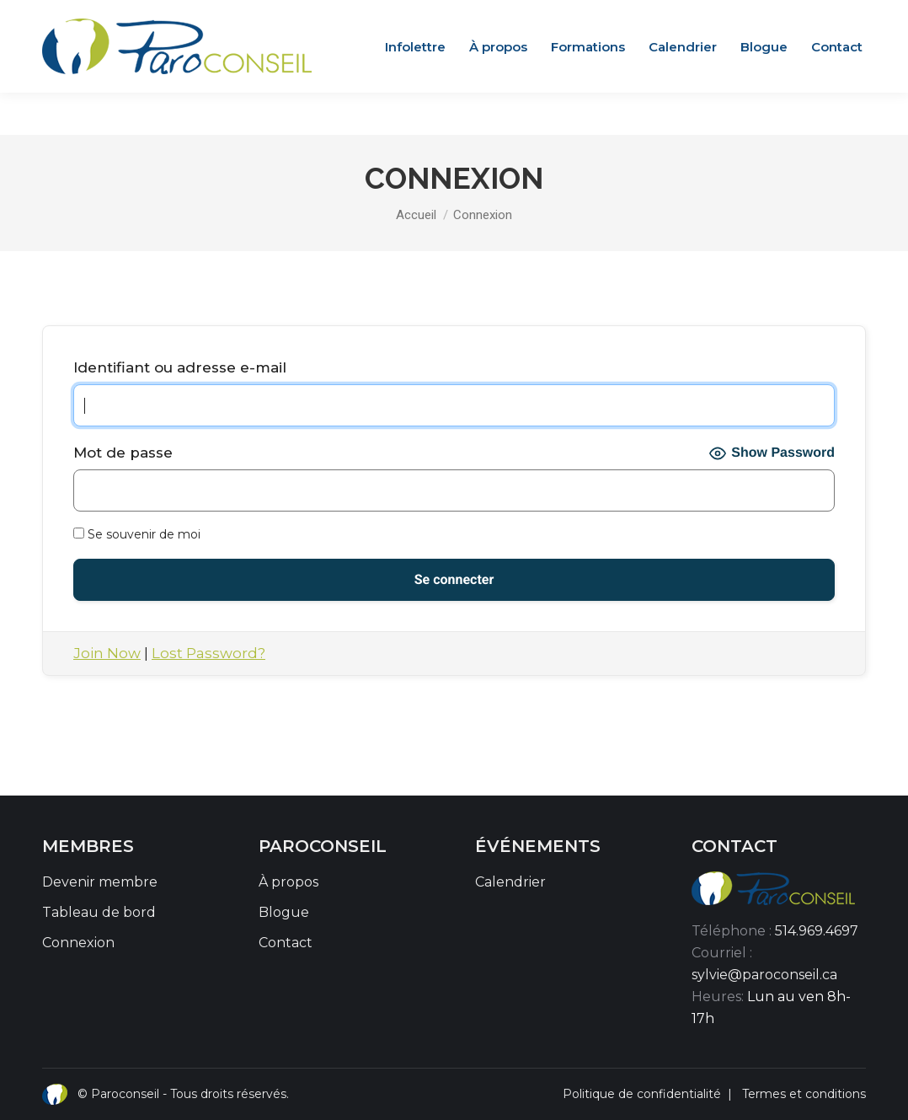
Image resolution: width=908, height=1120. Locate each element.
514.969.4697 (816, 931)
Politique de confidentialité (642, 1093)
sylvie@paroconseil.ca (764, 975)
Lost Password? (208, 653)
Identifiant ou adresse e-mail (179, 367)
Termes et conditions (804, 1093)
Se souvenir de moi (136, 534)
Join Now (107, 653)
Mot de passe (123, 452)
